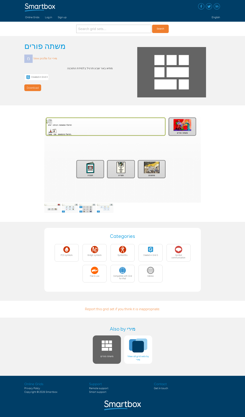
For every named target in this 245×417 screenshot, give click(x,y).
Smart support (97, 392)
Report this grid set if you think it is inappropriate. (122, 309)
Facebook (201, 6)
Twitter (209, 6)
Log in (48, 17)
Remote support (98, 388)
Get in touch (161, 388)
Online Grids (32, 17)
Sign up (62, 17)
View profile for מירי (45, 58)
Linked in (217, 6)
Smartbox (51, 392)
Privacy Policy (32, 388)
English (216, 17)
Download (33, 87)
